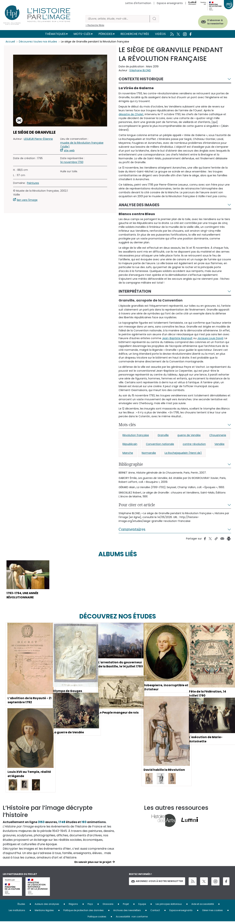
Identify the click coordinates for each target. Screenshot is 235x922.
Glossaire (108, 904)
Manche (127, 453)
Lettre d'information (138, 3)
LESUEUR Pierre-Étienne (38, 139)
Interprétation (135, 291)
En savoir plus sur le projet (92, 862)
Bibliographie (131, 464)
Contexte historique (141, 79)
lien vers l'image (27, 200)
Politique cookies (97, 917)
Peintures (33, 183)
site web (69, 150)
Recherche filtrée (134, 34)
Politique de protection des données (83, 910)
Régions (73, 904)
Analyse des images (139, 205)
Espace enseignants (170, 3)
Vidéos (160, 34)
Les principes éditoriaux (169, 904)
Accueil (10, 41)
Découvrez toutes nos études (38, 41)
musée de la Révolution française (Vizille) (81, 144)
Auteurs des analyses (47, 904)
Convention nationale (160, 444)
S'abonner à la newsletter (214, 21)
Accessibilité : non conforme (132, 917)
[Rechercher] (118, 18)
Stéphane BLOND (140, 70)
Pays (90, 904)
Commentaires (132, 529)
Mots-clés (82, 34)
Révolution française (135, 435)
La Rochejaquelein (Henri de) (183, 453)
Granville (163, 435)
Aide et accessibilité (202, 904)
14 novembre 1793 (71, 162)
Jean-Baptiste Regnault (177, 338)
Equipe (142, 904)
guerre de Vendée (189, 435)
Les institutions (17, 910)
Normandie (149, 453)
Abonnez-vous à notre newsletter (157, 881)
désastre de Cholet (131, 114)
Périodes (105, 34)
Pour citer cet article (137, 504)
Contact (155, 910)
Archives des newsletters (127, 910)
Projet (126, 904)
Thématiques (55, 34)
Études (21, 904)
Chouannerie (217, 435)
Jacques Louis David (210, 338)
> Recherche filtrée (95, 25)
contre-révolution (194, 444)
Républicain (129, 444)
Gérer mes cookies (212, 910)
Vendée (219, 444)
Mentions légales (44, 910)
